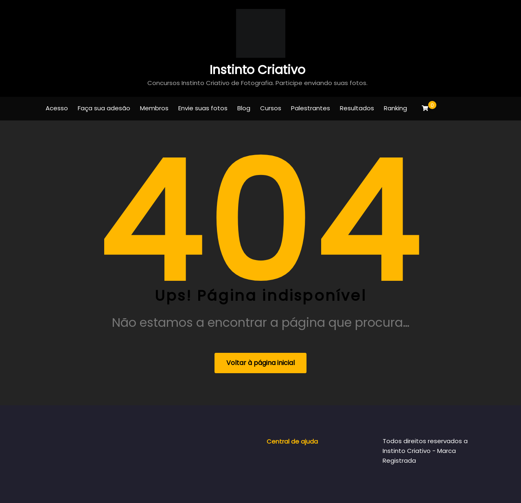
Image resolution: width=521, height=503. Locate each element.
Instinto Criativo (257, 70)
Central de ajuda (292, 441)
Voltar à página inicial (260, 362)
